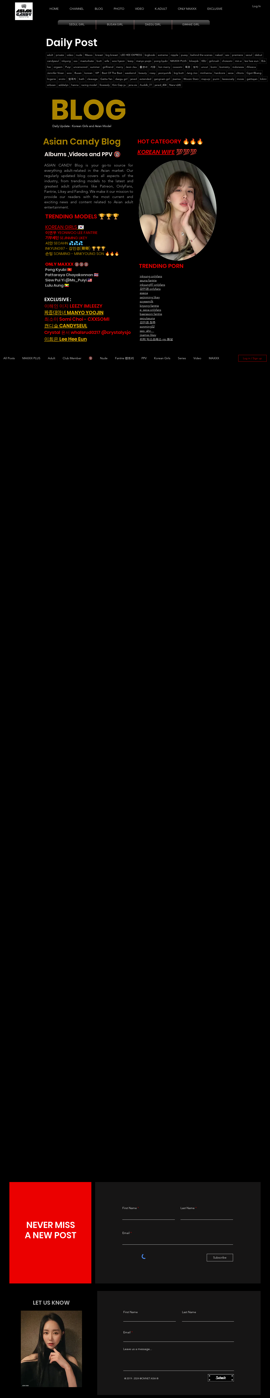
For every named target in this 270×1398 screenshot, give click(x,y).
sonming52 (147, 326)
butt (99, 61)
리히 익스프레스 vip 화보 (156, 339)
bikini (263, 79)
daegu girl (121, 79)
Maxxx (89, 55)
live (49, 67)
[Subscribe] (220, 1257)
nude (79, 55)
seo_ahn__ (147, 331)
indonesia (238, 67)
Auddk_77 (146, 85)
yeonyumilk (164, 73)
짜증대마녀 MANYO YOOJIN (74, 312)
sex (227, 55)
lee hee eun (251, 61)
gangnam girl (162, 79)
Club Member (72, 358)
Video (197, 358)
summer (95, 67)
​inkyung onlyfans (151, 276)
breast (99, 55)
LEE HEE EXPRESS (131, 55)
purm (216, 79)
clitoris (240, 73)
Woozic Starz (191, 79)
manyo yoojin (143, 61)
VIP (97, 73)
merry (119, 67)
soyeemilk (146, 301)
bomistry (225, 67)
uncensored (80, 67)
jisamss (177, 79)
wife (107, 61)
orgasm (58, 67)
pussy (184, 55)
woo (69, 73)
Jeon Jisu (131, 67)
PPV (144, 358)
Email (126, 1233)
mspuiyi (205, 79)
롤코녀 (143, 67)
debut (258, 55)
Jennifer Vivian (55, 73)
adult (50, 55)
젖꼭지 (72, 79)
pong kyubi (161, 61)
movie (240, 79)
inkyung (66, 61)
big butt (179, 73)
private (60, 55)
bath (81, 79)
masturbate (87, 61)
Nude (104, 358)
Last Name (188, 1208)
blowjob (194, 61)
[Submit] (221, 1378)
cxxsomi (177, 67)
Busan (78, 73)
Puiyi (68, 67)
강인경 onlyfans (150, 289)
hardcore (219, 73)
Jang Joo (192, 73)
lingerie (51, 79)
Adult (51, 358)
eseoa (144, 293)
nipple (174, 55)
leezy (130, 61)
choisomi (227, 61)
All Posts (9, 358)
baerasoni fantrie (151, 314)
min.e (238, 61)
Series (182, 358)
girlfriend (108, 67)
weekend (130, 73)
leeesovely (228, 79)
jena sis (133, 85)
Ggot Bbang (254, 73)
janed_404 (160, 85)
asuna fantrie (148, 280)
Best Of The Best (112, 73)
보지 (195, 67)
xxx (75, 61)
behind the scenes (201, 55)
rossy (152, 73)
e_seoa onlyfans (150, 310)
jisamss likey (148, 335)
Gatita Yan (106, 79)
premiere (237, 55)
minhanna (206, 73)
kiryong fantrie (149, 305)
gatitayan (252, 79)
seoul (249, 55)
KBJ (204, 61)
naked (219, 55)
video (70, 55)
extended (145, 79)
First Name (129, 1208)
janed (133, 79)
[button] (160, 7)
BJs (263, 61)
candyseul (53, 61)
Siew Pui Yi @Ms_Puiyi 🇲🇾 (68, 280)
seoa (230, 73)
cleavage (92, 79)
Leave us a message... (137, 1349)
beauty (143, 73)
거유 (153, 67)
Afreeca (251, 67)
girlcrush (214, 61)
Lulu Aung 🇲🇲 (57, 285)
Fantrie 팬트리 (124, 358)
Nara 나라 (175, 85)
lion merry (164, 67)
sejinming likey (150, 297)
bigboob (150, 55)
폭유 (187, 67)
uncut (204, 67)
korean (88, 73)
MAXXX (214, 358)
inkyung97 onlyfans (152, 284)
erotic (62, 79)
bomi (214, 67)
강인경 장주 (148, 322)
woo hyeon (118, 61)
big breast (112, 55)
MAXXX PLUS (178, 61)
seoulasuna (147, 318)
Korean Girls (162, 358)
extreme (163, 55)
